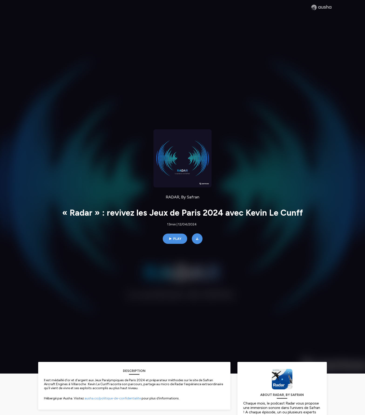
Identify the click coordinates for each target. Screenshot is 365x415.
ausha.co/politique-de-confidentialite (112, 398)
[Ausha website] (321, 7)
